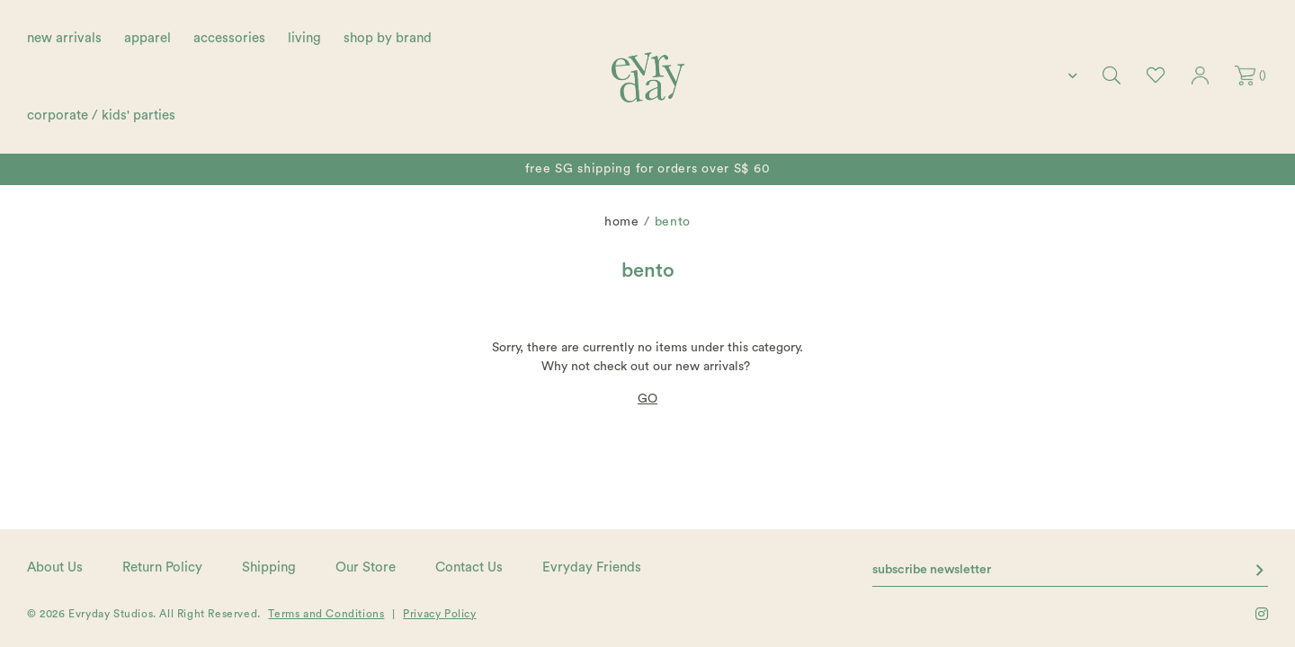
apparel (147, 38)
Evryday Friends (591, 567)
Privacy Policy (439, 613)
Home (621, 222)
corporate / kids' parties (101, 115)
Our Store (365, 567)
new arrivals (64, 38)
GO (647, 399)
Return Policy (162, 567)
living (304, 38)
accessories (229, 38)
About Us (55, 567)
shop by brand (388, 38)
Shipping (269, 567)
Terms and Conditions (326, 613)
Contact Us (469, 567)
